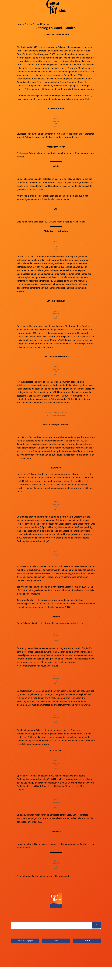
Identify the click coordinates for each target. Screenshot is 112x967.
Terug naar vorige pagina (25, 941)
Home (20, 24)
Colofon (56, 941)
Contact (87, 941)
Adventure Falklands (63, 586)
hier (57, 876)
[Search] (96, 925)
